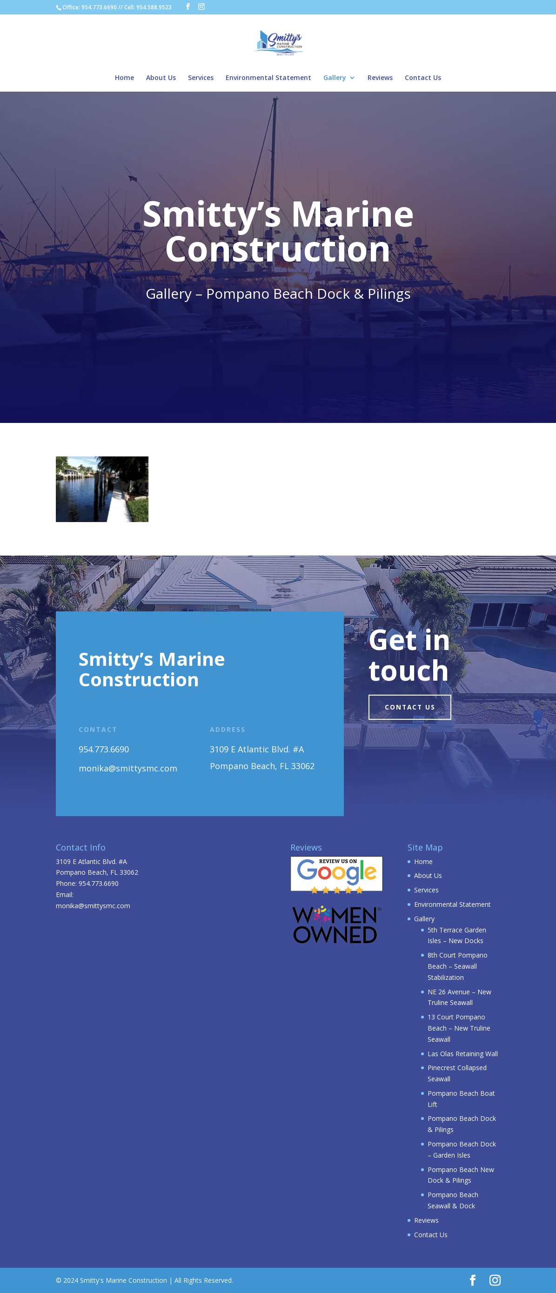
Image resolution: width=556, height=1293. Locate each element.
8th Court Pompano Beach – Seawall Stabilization (458, 966)
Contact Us (423, 78)
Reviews (380, 78)
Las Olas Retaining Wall (463, 1053)
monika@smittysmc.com (93, 905)
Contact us (412, 707)
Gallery (334, 78)
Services (201, 78)
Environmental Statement (268, 78)
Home (124, 78)
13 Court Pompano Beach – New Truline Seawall (459, 1028)
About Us (161, 78)
